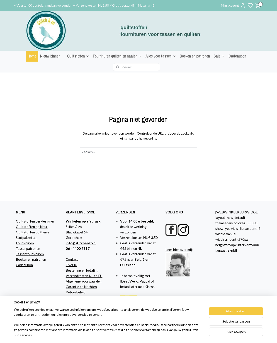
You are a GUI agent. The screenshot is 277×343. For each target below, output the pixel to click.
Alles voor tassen (161, 56)
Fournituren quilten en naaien (117, 56)
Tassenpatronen (28, 248)
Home (32, 56)
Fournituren (25, 243)
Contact (72, 259)
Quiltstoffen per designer (35, 221)
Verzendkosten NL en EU (84, 276)
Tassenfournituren (30, 254)
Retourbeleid (75, 292)
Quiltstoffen (78, 56)
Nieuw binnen (50, 56)
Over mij (72, 265)
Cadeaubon (237, 56)
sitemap (180, 334)
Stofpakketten (26, 237)
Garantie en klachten (81, 287)
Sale (219, 56)
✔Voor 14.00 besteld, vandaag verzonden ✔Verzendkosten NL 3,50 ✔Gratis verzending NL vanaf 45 (84, 5)
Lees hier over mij (178, 250)
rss (188, 334)
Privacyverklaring (79, 297)
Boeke (20, 259)
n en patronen (35, 259)
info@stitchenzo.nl (81, 243)
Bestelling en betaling (82, 270)
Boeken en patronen (195, 56)
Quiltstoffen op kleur (32, 227)
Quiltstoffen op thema (32, 232)
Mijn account (233, 5)
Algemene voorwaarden (84, 281)
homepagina (147, 138)
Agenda (71, 303)
